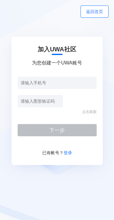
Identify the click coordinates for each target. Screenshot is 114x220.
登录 (68, 152)
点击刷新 (89, 112)
